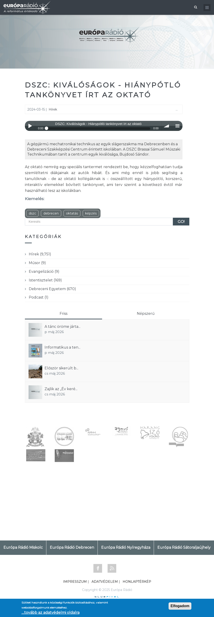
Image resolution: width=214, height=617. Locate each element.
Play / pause (30, 126)
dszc (32, 213)
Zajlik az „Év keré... (61, 389)
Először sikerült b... (61, 368)
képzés (91, 213)
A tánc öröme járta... (62, 326)
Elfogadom (180, 606)
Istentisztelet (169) (45, 280)
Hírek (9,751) (40, 254)
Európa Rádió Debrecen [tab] (72, 547)
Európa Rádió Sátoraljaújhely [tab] (184, 547)
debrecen (51, 213)
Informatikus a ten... (62, 347)
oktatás (72, 213)
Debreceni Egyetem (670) (52, 289)
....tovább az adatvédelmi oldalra (50, 612)
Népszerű (146, 313)
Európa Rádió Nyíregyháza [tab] (125, 547)
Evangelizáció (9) (44, 271)
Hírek (53, 109)
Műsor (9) (37, 263)
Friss (63, 313)
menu (177, 126)
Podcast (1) (38, 297)
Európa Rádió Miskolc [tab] (23, 547)
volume (167, 126)
